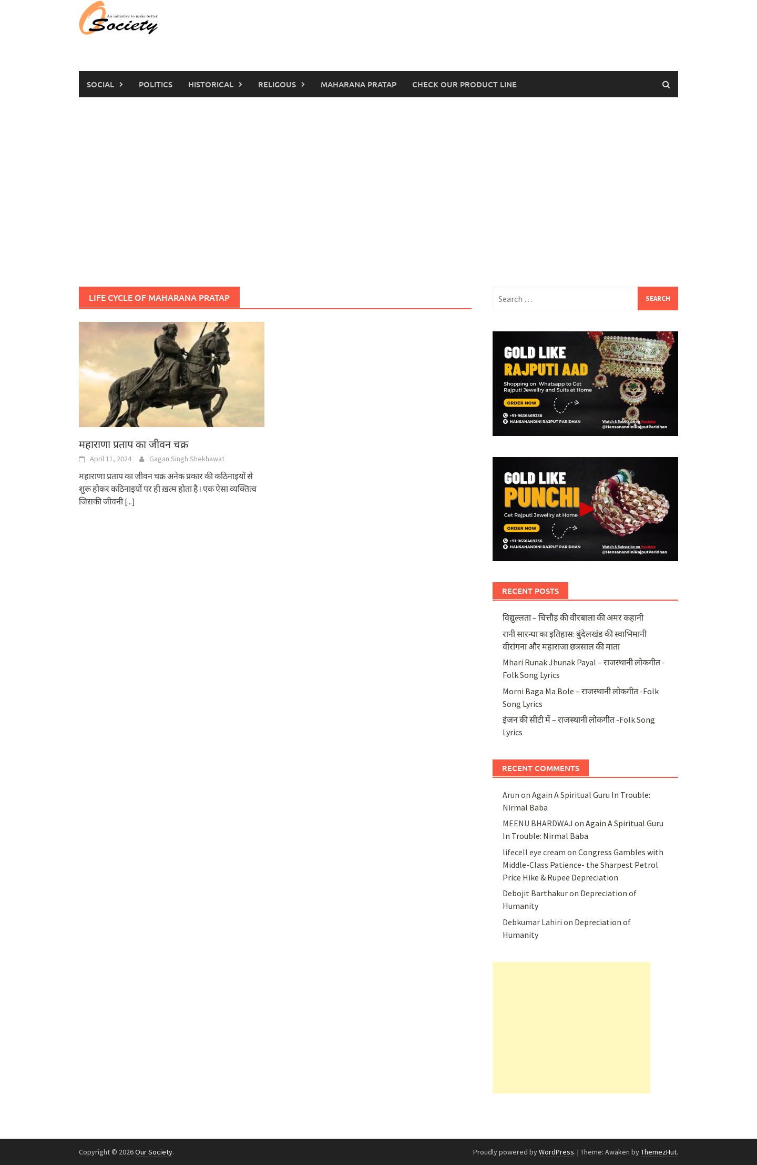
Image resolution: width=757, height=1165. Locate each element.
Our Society (153, 1152)
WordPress (556, 1152)
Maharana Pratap (358, 84)
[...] (130, 501)
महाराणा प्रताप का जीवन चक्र (133, 444)
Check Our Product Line (464, 84)
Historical (210, 84)
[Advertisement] (378, 192)
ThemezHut (659, 1152)
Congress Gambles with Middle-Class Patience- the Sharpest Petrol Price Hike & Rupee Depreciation (583, 865)
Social (100, 84)
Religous (277, 84)
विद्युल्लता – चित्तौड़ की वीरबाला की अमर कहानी (573, 617)
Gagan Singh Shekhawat (186, 458)
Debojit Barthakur (535, 893)
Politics (155, 84)
